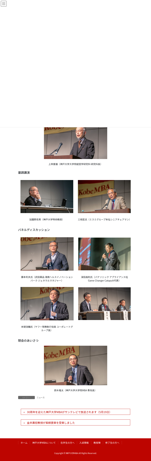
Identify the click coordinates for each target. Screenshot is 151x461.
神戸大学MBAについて (44, 442)
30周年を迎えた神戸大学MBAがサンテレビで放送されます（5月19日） (69, 412)
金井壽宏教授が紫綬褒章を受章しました (51, 423)
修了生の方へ (112, 442)
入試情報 (84, 442)
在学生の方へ (68, 442)
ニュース (41, 397)
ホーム (24, 442)
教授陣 (97, 442)
